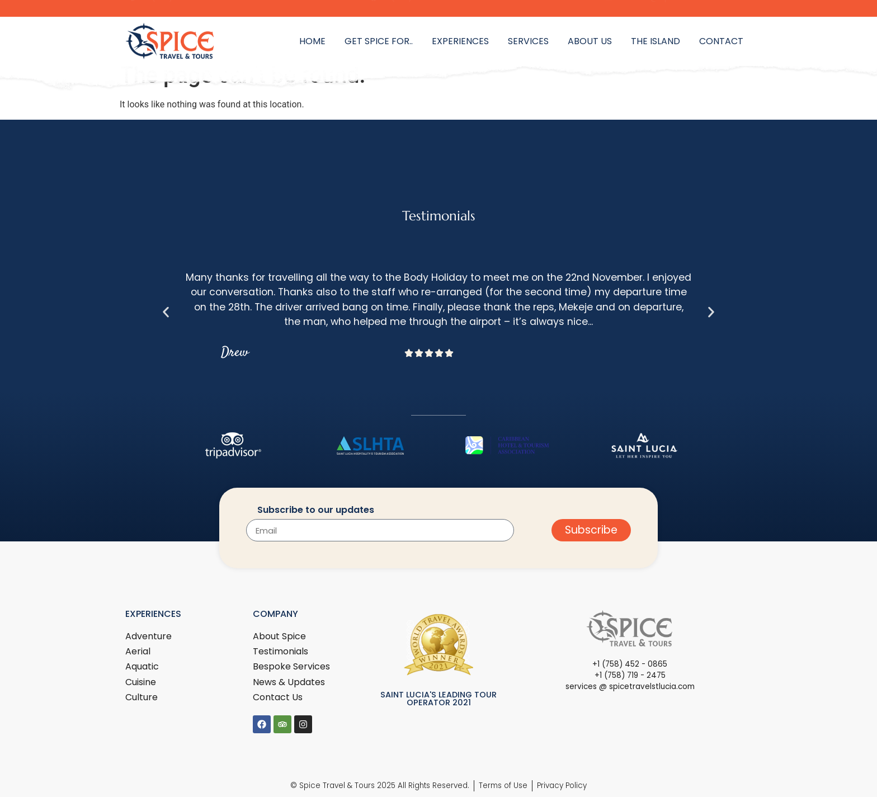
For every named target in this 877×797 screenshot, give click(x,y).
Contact (721, 41)
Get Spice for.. (379, 41)
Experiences (460, 41)
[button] (166, 312)
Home (312, 41)
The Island (655, 41)
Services (528, 41)
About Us (590, 41)
